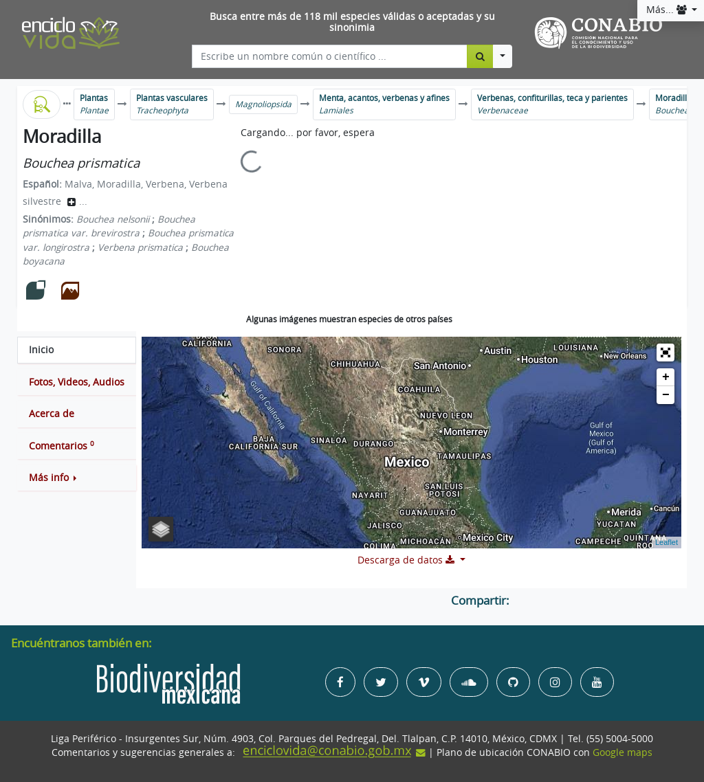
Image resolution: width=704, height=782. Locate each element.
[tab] (76, 350)
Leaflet (666, 542)
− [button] (666, 395)
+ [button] (666, 377)
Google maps (622, 752)
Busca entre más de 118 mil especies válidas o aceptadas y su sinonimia (352, 22)
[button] (76, 478)
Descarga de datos (407, 560)
